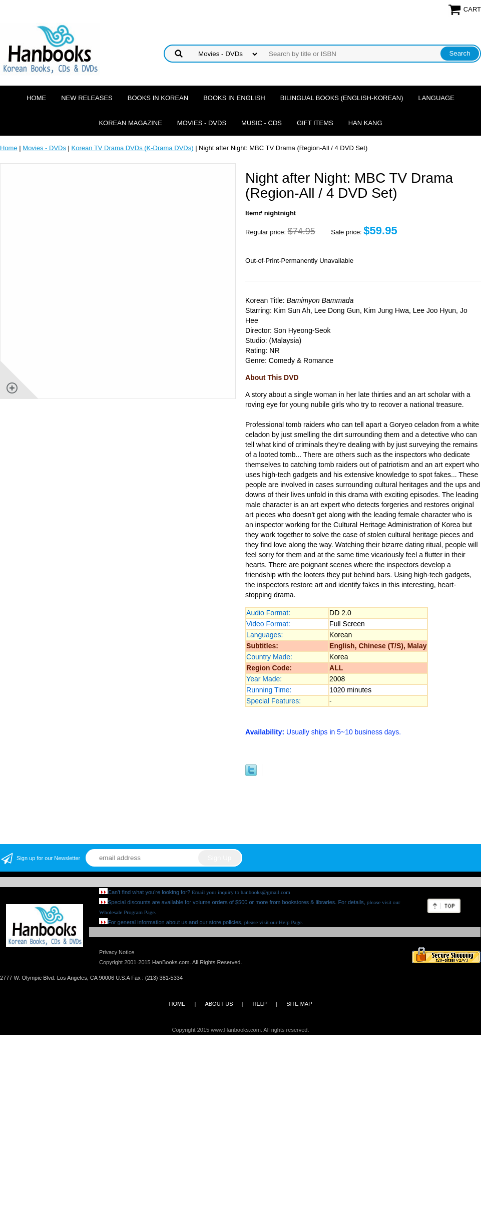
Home (36, 98)
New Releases (87, 98)
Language (436, 98)
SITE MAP (299, 1004)
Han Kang (365, 123)
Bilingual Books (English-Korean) (341, 98)
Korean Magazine (130, 123)
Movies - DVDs (201, 123)
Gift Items (315, 123)
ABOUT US (219, 1004)
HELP (259, 1004)
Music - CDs (261, 123)
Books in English (234, 98)
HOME (177, 1004)
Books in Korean (158, 98)
